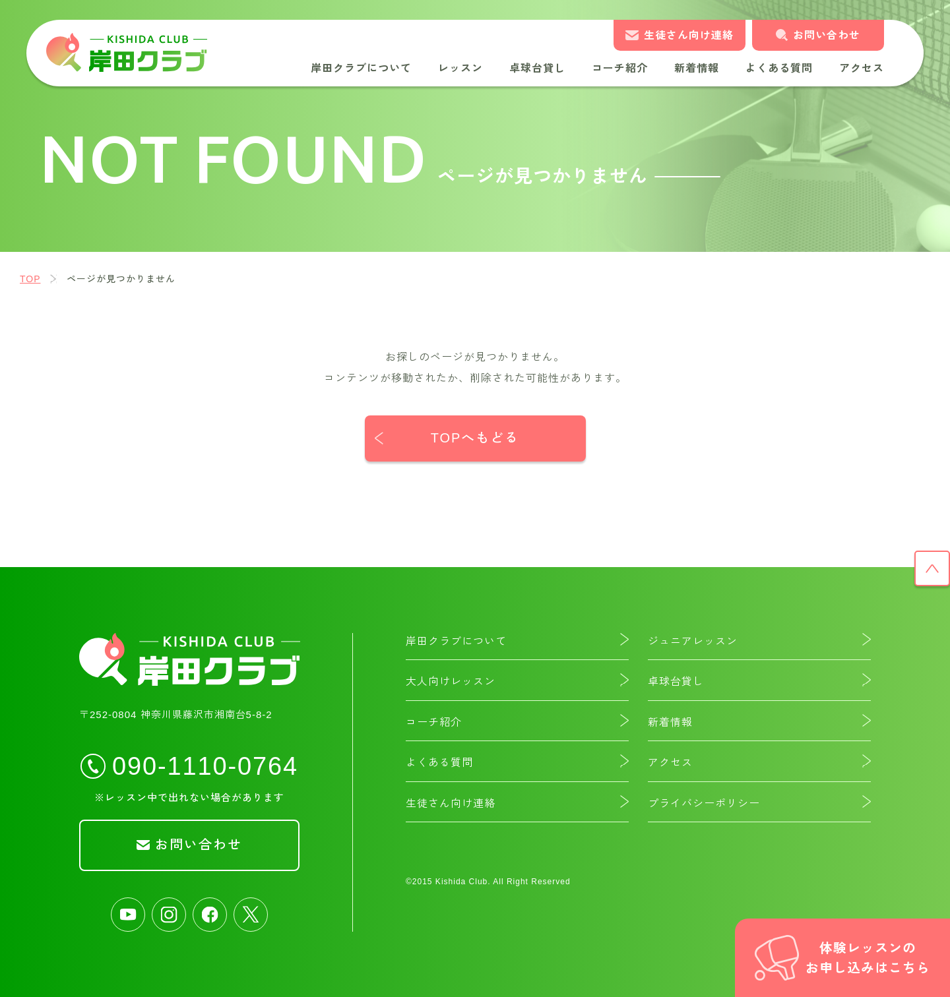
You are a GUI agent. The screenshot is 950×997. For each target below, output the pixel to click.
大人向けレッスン (450, 681)
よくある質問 (779, 68)
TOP (30, 279)
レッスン (460, 68)
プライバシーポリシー (704, 803)
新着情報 (696, 68)
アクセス (861, 68)
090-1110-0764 (205, 765)
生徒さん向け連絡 (689, 35)
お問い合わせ (826, 35)
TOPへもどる (475, 438)
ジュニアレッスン (693, 641)
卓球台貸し (537, 68)
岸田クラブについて (361, 68)
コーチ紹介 (620, 68)
